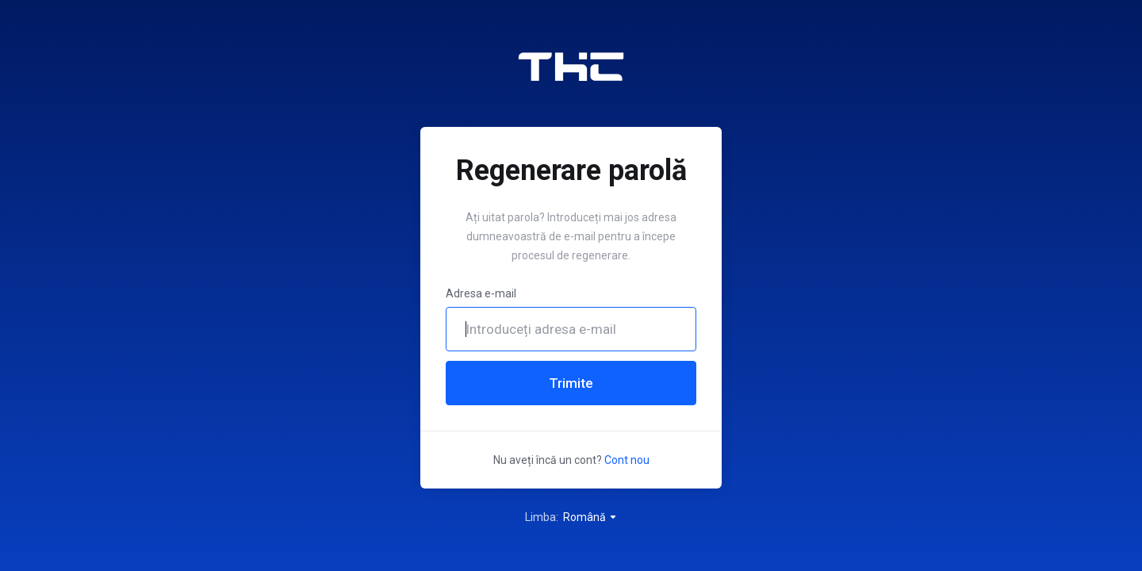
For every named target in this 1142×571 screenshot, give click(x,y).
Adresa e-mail (481, 293)
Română (590, 517)
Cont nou (627, 460)
